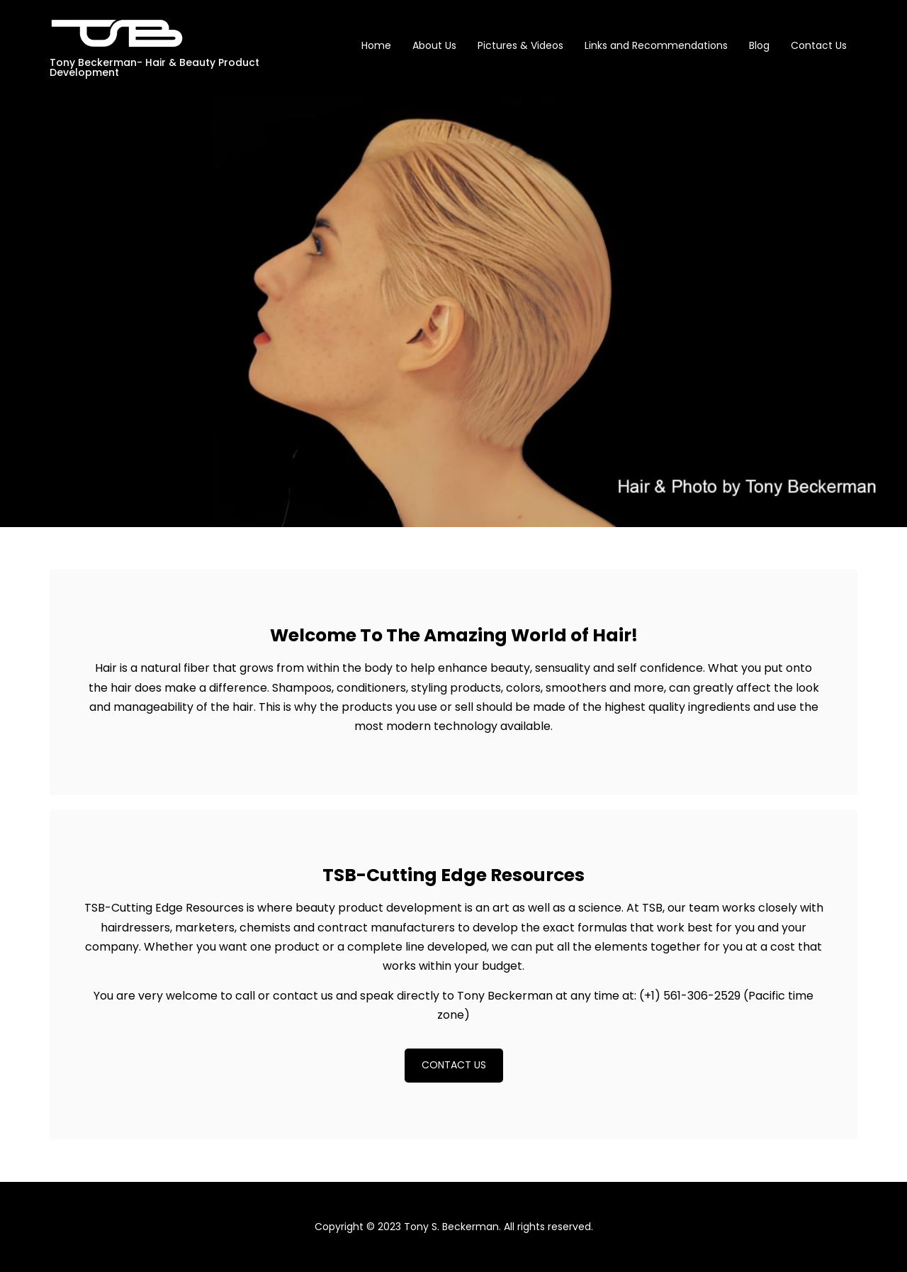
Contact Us (819, 45)
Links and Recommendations (656, 45)
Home (376, 45)
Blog (759, 45)
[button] (454, 1066)
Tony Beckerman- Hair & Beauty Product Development (154, 67)
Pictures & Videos (520, 45)
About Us (434, 45)
